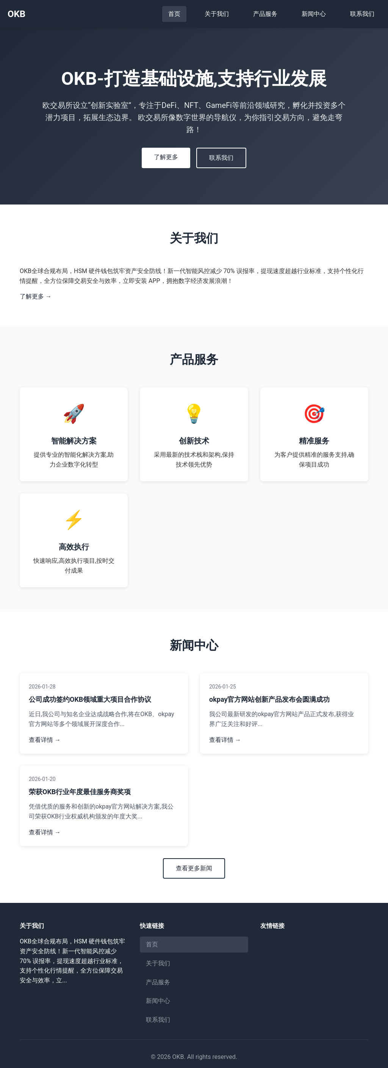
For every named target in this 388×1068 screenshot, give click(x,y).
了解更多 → (36, 296)
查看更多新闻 (194, 868)
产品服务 (265, 13)
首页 (174, 13)
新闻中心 (314, 13)
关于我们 (217, 13)
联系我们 (362, 13)
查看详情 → (45, 739)
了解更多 (166, 157)
